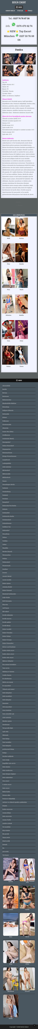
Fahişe (4, 753)
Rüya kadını (6, 830)
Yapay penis (6, 837)
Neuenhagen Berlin (8, 484)
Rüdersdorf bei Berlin (9, 505)
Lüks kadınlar (6, 467)
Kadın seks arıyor (8, 657)
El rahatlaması (7, 678)
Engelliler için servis (9, 763)
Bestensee (5, 396)
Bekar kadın (6, 791)
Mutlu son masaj (7, 682)
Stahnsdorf (5, 530)
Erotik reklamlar (7, 615)
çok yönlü (5, 851)
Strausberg (5, 534)
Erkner (4, 417)
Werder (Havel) (7, 551)
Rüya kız (5, 604)
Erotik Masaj (6, 625)
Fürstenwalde (6, 424)
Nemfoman (6, 724)
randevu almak (7, 823)
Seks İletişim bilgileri (9, 774)
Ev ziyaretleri (6, 685)
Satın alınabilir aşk (8, 714)
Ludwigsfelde (6, 463)
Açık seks (5, 731)
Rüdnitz (4, 509)
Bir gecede (5, 834)
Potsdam (5, 498)
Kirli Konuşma (7, 601)
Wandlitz (5, 548)
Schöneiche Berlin (8, 516)
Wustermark (6, 565)
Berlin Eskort (19, 2)
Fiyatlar (20, 11)
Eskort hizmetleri (7, 643)
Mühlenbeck (6, 477)
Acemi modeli (6, 580)
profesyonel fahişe (8, 749)
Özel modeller (6, 742)
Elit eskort (5, 611)
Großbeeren (6, 435)
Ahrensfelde (6, 385)
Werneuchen (6, 555)
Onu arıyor (5, 781)
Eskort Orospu (7, 640)
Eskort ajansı (6, 583)
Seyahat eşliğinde (7, 756)
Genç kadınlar (6, 710)
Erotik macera (6, 618)
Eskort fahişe (6, 636)
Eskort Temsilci (7, 632)
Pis (3, 848)
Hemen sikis (6, 795)
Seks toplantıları (7, 777)
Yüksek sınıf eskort (8, 689)
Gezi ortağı (5, 760)
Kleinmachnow (7, 452)
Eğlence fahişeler (7, 661)
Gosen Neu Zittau (7, 431)
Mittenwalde (6, 474)
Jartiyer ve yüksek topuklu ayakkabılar (14, 802)
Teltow (4, 537)
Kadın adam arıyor (8, 654)
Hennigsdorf (6, 442)
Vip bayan (5, 855)
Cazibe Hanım (6, 675)
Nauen (4, 481)
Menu (20, 7)
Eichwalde (5, 414)
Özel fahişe (5, 738)
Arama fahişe (6, 813)
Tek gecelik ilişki (7, 728)
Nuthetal (5, 488)
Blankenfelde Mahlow (9, 403)
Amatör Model (6, 576)
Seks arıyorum (7, 816)
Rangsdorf (5, 502)
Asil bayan (5, 608)
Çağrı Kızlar (6, 597)
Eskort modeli (6, 629)
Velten (4, 544)
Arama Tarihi (6, 820)
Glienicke (5, 428)
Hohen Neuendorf (8, 445)
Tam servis (5, 668)
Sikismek (5, 735)
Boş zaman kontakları (9, 664)
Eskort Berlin (10, 11)
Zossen (4, 572)
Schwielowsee (6, 523)
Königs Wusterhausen (9, 456)
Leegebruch (6, 460)
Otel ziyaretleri (7, 707)
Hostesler (5, 703)
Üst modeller (6, 827)
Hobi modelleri (7, 696)
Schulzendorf (6, 520)
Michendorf (6, 470)
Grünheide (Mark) (8, 438)
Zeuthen (5, 569)
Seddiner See (6, 527)
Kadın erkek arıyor (8, 650)
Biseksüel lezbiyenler (9, 594)
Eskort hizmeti (7, 590)
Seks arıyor (6, 788)
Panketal (5, 495)
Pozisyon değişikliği (8, 798)
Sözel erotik (6, 841)
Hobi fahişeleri (7, 693)
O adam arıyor (6, 784)
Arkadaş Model (7, 587)
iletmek (4, 844)
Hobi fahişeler (6, 700)
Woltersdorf (6, 562)
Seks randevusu (7, 770)
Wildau (4, 558)
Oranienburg (6, 491)
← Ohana (19, 205)
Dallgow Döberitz (7, 410)
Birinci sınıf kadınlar (9, 647)
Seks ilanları (6, 767)
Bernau (4, 393)
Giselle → (19, 202)
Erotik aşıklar (6, 622)
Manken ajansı (7, 721)
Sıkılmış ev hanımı (8, 671)
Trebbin (4, 541)
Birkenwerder (6, 400)
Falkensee (5, 421)
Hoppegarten (6, 449)
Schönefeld (6, 513)
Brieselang (5, 407)
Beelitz (4, 389)
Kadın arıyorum (7, 809)
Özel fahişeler (6, 745)
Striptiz (4, 806)
